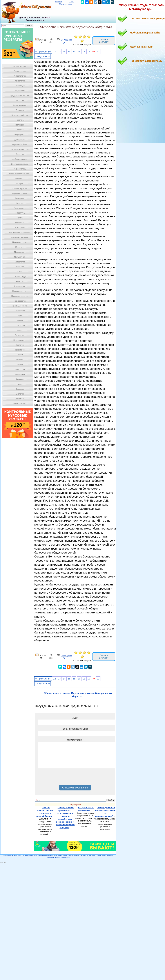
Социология (20, 325)
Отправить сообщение (75, 787)
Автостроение (20, 71)
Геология (20, 130)
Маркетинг (19, 223)
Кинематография (20, 188)
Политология (19, 286)
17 (79, 51)
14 (64, 51)
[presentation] (61, 778)
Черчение (20, 389)
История (19, 184)
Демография (19, 139)
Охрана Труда (20, 276)
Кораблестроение (19, 193)
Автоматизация (19, 66)
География (19, 125)
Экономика (19, 399)
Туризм (20, 355)
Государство (20, 135)
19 (88, 51)
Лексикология (19, 208)
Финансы (20, 379)
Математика (20, 228)
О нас (71, 1)
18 (84, 51)
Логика (20, 218)
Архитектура (19, 86)
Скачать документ (104, 40)
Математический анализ (19, 232)
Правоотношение (19, 291)
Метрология (20, 262)
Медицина (19, 247)
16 (74, 51)
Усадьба (19, 360)
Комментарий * (75, 740)
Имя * (75, 717)
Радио (19, 316)
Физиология (20, 369)
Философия (20, 374)
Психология (20, 311)
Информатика (20, 169)
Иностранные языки (19, 164)
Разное (20, 320)
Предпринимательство (19, 95)
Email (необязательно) (75, 728)
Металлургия (19, 257)
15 (69, 51)
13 (59, 51)
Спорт (19, 330)
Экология (20, 394)
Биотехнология (19, 105)
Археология (20, 81)
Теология (20, 345)
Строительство (19, 340)
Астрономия (20, 91)
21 (98, 51)
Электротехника (19, 404)
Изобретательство (19, 159)
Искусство (19, 179)
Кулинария (19, 198)
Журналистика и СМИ (19, 149)
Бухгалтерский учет (19, 115)
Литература (20, 213)
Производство (20, 301)
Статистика (19, 335)
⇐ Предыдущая (43, 51)
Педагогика (20, 281)
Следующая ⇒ (42, 56)
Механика (20, 267)
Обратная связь (65, 4)
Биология (20, 100)
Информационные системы (19, 174)
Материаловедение (19, 237)
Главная (58, 1)
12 (54, 51)
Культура (20, 203)
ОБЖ (20, 272)
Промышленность (19, 306)
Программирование (19, 296)
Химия (19, 384)
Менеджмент (19, 252)
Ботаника (20, 110)
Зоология (20, 154)
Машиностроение (19, 242)
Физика (20, 365)
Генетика (20, 120)
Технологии (20, 350)
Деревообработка (19, 144)
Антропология (20, 76)
